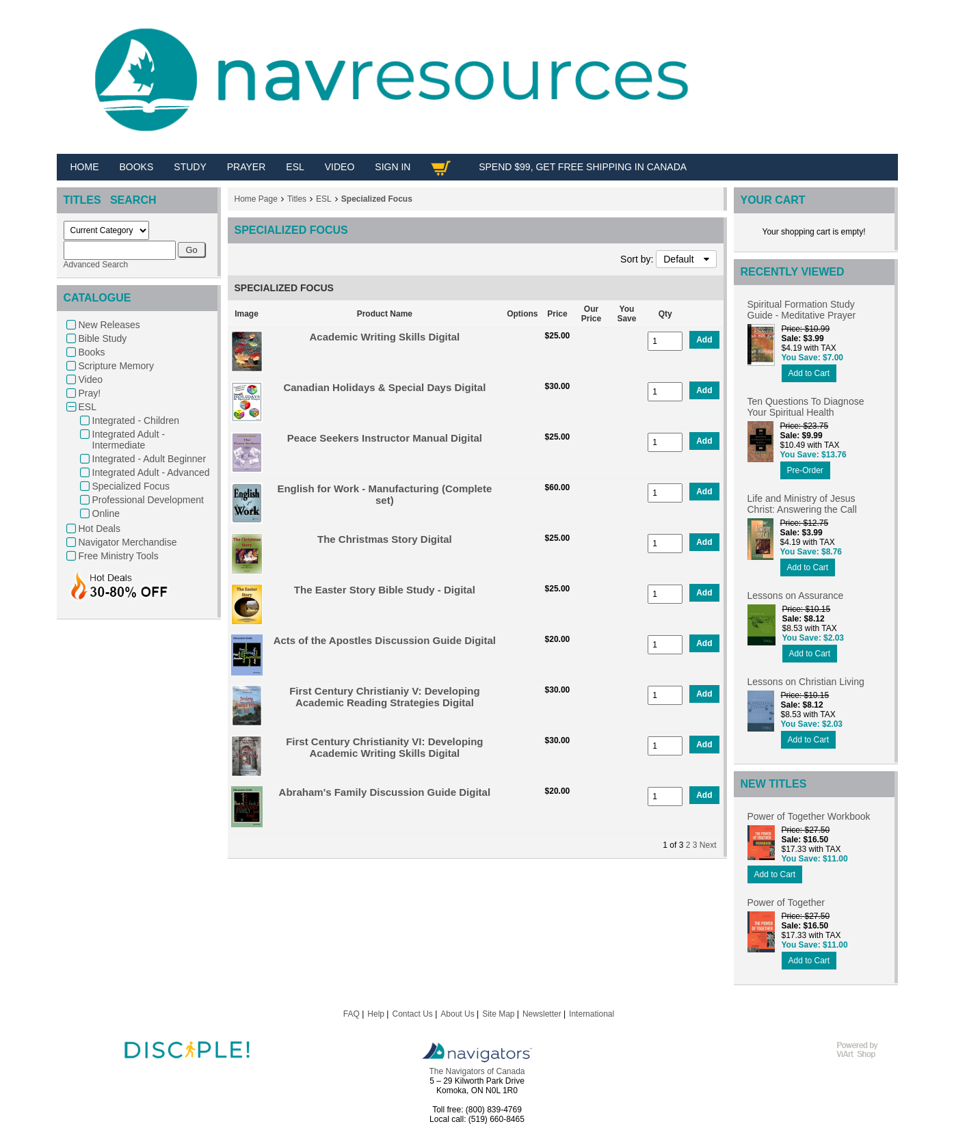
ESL (87, 406)
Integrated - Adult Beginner (149, 458)
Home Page (256, 199)
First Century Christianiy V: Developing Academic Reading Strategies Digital (384, 696)
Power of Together (786, 902)
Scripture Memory (116, 365)
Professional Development (148, 499)
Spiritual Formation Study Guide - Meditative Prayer (801, 310)
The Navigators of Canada (477, 1071)
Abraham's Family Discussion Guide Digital (384, 792)
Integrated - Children (136, 420)
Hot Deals (99, 528)
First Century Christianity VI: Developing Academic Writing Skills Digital (384, 747)
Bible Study (103, 338)
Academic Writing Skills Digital (384, 337)
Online (106, 513)
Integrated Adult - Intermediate (128, 440)
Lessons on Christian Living (805, 681)
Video (91, 379)
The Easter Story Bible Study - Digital (384, 590)
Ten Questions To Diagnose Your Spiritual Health (805, 407)
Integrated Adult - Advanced (151, 472)
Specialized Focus (131, 486)
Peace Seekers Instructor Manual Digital (384, 438)
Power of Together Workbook (809, 816)
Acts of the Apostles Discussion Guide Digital (385, 640)
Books (92, 352)
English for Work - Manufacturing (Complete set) (384, 494)
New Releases (109, 324)
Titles (296, 199)
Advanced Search (96, 264)
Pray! (90, 393)
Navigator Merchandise (128, 542)
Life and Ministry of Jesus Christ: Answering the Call (802, 504)
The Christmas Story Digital (384, 539)
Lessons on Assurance (795, 595)
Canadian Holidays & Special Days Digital (384, 387)
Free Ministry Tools (119, 555)
